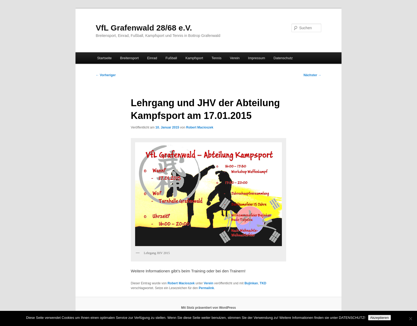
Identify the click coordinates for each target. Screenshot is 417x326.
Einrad (152, 58)
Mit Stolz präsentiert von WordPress (208, 308)
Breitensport (129, 58)
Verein (235, 58)
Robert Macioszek (199, 127)
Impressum (256, 58)
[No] (410, 318)
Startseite (104, 58)
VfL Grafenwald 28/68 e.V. (144, 27)
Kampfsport (194, 58)
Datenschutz (283, 58)
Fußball (171, 58)
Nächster (312, 75)
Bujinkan (251, 283)
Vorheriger (106, 75)
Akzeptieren (379, 318)
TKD (263, 283)
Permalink (206, 288)
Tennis (216, 58)
